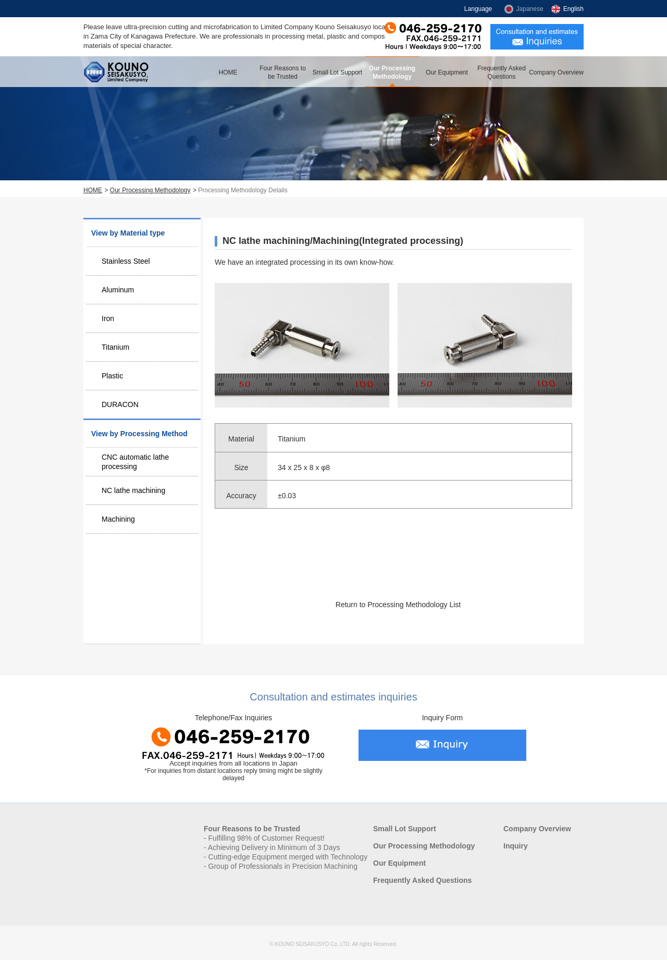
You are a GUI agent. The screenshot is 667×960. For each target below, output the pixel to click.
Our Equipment (447, 72)
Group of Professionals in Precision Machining (282, 866)
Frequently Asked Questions (501, 72)
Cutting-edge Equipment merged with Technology (288, 857)
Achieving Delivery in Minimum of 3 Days (274, 847)
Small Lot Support (337, 72)
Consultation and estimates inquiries (537, 37)
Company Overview (556, 72)
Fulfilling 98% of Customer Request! (266, 838)
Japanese (530, 9)
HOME (228, 72)
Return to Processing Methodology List (398, 604)
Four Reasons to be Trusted (283, 72)
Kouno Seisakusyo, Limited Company (119, 71)
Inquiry (515, 846)
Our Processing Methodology (392, 72)
